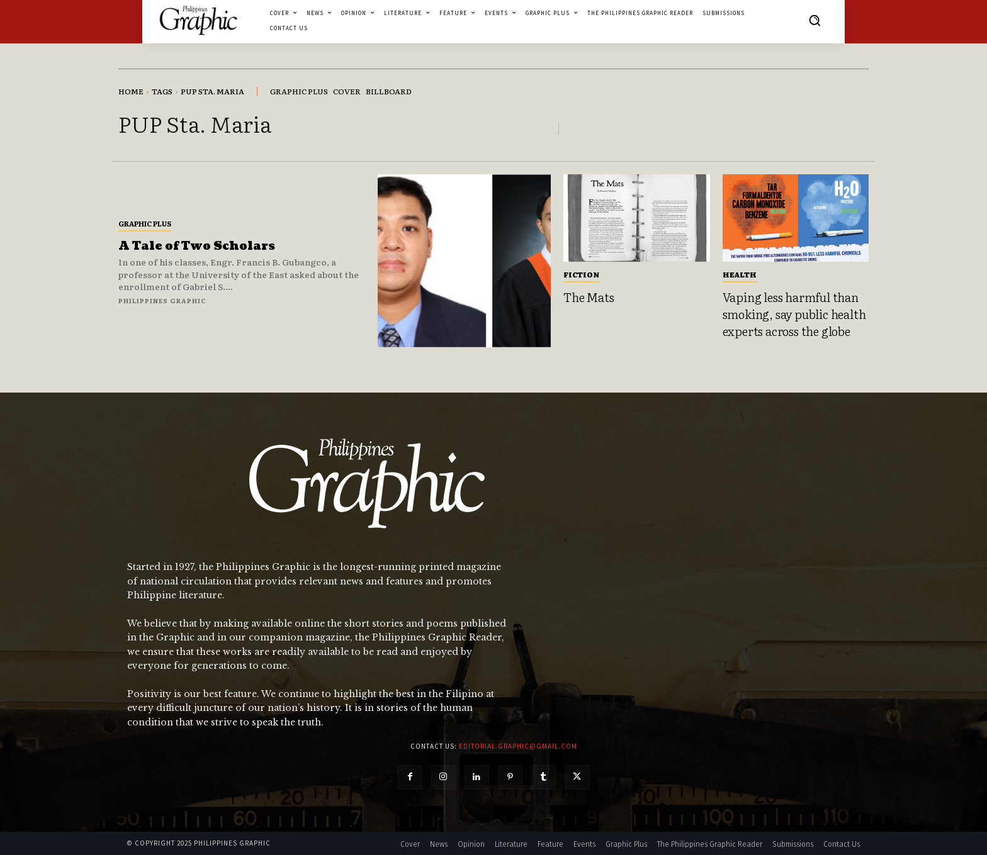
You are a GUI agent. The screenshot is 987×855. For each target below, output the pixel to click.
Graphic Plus (144, 223)
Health (740, 274)
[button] (814, 20)
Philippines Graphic (162, 300)
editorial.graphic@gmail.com (518, 746)
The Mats (588, 297)
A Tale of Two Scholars (196, 246)
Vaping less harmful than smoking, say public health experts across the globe (794, 313)
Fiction (581, 274)
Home (131, 91)
